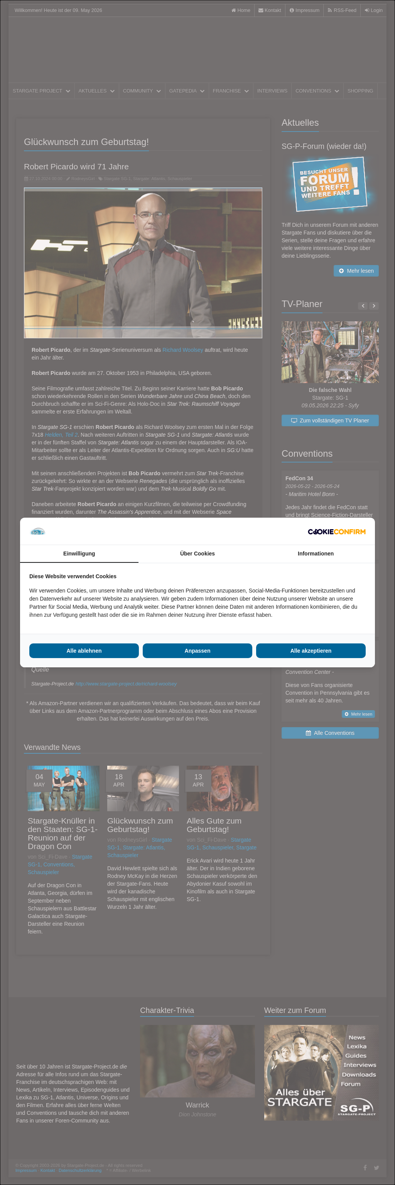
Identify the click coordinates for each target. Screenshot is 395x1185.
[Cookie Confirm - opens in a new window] (337, 531)
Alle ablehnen (83, 651)
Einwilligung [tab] (79, 553)
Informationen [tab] (316, 553)
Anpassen (198, 651)
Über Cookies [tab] (197, 553)
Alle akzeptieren (311, 651)
